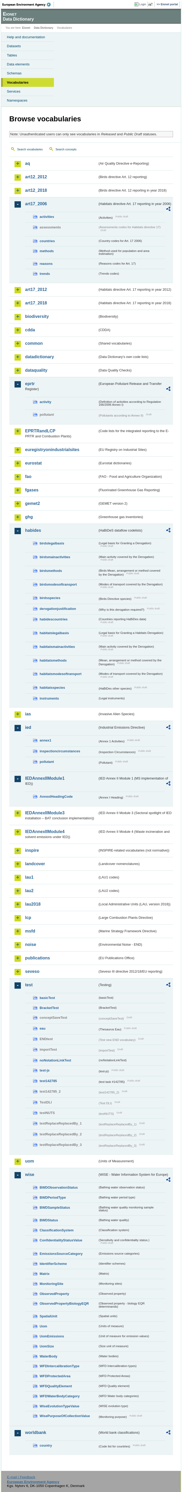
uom (29, 1161)
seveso (32, 971)
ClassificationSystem (57, 1230)
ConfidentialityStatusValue (61, 1240)
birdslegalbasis (52, 543)
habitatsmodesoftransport (61, 674)
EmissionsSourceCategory (61, 1254)
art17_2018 (36, 303)
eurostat (33, 463)
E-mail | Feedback (21, 1477)
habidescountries (54, 619)
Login (142, 4)
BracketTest (49, 1008)
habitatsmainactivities (57, 647)
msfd (30, 931)
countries (47, 241)
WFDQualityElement (56, 1386)
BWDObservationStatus (59, 1187)
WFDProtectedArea (55, 1376)
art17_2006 (36, 204)
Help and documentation (26, 37)
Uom (43, 1326)
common (34, 343)
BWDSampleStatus (55, 1207)
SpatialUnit (48, 1316)
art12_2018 (36, 190)
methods (47, 251)
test (28, 985)
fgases (32, 490)
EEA (28, 4)
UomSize (47, 1346)
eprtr (30, 383)
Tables (12, 55)
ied (28, 727)
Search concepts (65, 149)
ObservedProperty (54, 1294)
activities (47, 217)
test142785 (48, 1081)
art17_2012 (36, 289)
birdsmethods (51, 571)
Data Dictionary (43, 27)
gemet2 (32, 503)
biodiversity (37, 316)
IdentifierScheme (53, 1264)
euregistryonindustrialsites (52, 449)
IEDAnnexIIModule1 (44, 778)
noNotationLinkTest (55, 1060)
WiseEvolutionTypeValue (59, 1406)
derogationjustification (58, 609)
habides (33, 530)
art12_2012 (36, 177)
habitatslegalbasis (54, 633)
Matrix (45, 1274)
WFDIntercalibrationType (60, 1366)
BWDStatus (49, 1220)
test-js (45, 1070)
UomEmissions (52, 1336)
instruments (49, 698)
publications (37, 958)
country (46, 1445)
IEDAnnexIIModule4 (44, 831)
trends (45, 274)
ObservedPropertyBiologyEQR (64, 1304)
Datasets (14, 46)
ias (28, 714)
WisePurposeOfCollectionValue (65, 1416)
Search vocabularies (30, 149)
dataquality (36, 370)
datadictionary (39, 357)
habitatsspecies (52, 688)
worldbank (35, 1432)
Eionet (26, 27)
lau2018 (33, 904)
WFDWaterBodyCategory (60, 1396)
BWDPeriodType (53, 1197)
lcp (28, 917)
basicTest (47, 998)
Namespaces (17, 100)
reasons (46, 264)
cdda (30, 330)
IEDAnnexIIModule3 (44, 813)
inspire (32, 850)
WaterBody (48, 1356)
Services (13, 91)
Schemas (14, 73)
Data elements (18, 64)
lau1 (29, 877)
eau (42, 1028)
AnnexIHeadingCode (56, 796)
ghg (29, 517)
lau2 (29, 890)
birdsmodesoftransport (58, 584)
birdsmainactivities (55, 557)
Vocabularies (18, 82)
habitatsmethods (53, 660)
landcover (35, 864)
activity (45, 402)
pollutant (47, 762)
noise (30, 944)
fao (28, 476)
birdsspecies (50, 598)
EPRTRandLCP (40, 431)
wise (29, 1174)
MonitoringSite (51, 1284)
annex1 (45, 740)
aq (27, 163)
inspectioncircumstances (60, 751)
